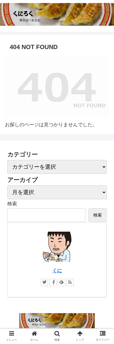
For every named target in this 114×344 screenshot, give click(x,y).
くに (57, 270)
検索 (12, 203)
